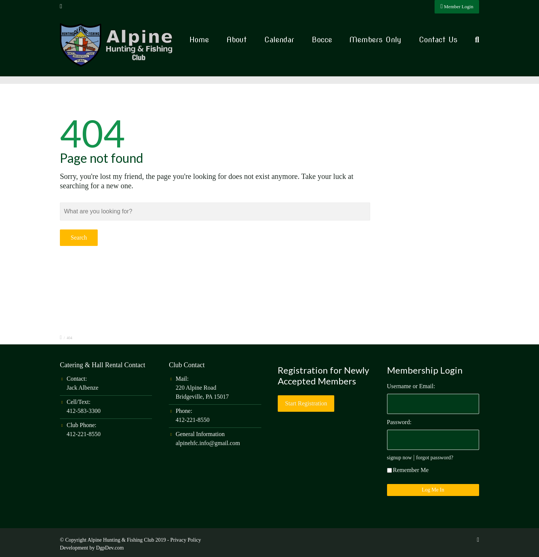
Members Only (375, 39)
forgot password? (434, 457)
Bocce (322, 39)
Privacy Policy (185, 540)
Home (199, 39)
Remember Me (408, 470)
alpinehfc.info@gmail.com (208, 443)
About (236, 39)
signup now (399, 457)
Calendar (279, 39)
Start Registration (306, 403)
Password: (399, 422)
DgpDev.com (110, 548)
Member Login (457, 6)
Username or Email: (411, 386)
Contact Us (438, 39)
